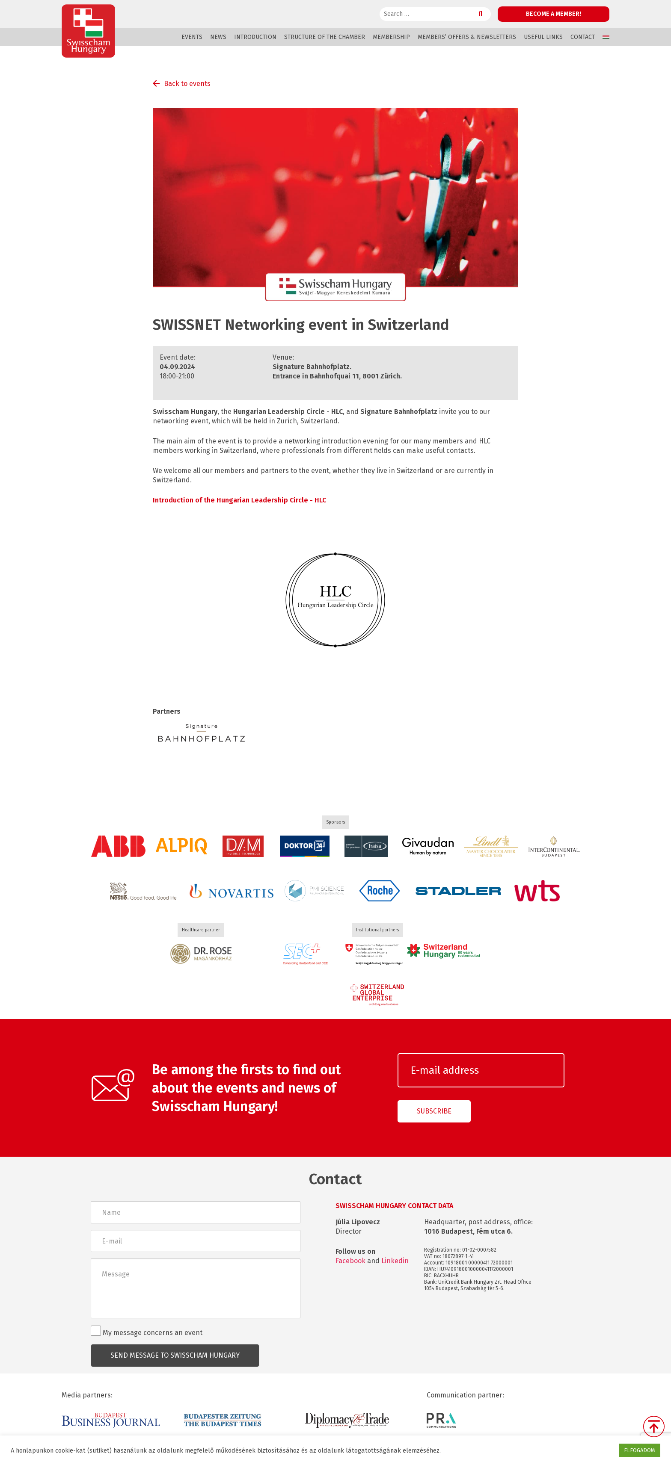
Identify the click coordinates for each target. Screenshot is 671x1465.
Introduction (255, 37)
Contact (582, 37)
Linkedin (395, 1261)
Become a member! (553, 14)
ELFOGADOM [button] (639, 1450)
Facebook (350, 1261)
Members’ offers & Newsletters (467, 37)
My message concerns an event (146, 1331)
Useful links (543, 37)
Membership (391, 37)
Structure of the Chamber (324, 37)
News (218, 37)
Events (191, 37)
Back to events (187, 84)
